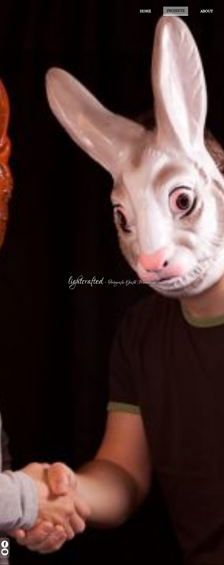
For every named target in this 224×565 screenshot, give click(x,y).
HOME (145, 11)
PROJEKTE (176, 11)
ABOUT (206, 11)
